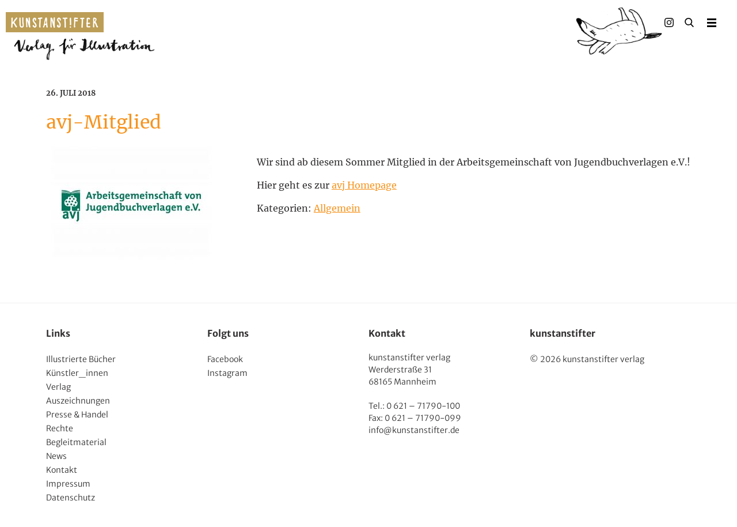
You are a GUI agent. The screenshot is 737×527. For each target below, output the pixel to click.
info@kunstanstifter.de (413, 430)
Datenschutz (70, 497)
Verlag (58, 387)
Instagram (227, 373)
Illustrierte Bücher (81, 359)
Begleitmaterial (76, 442)
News (56, 456)
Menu (712, 22)
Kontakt (61, 470)
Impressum (68, 484)
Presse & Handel (77, 414)
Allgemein (337, 208)
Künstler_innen (77, 373)
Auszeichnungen (78, 401)
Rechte (59, 428)
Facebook (225, 359)
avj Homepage (364, 185)
